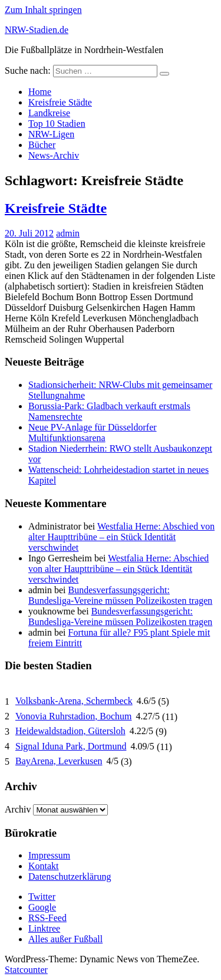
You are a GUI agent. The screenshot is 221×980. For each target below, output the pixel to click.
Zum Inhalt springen (43, 10)
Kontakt (43, 866)
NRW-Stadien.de (36, 30)
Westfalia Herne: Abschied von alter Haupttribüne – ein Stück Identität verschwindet (121, 537)
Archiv (18, 809)
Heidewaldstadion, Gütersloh (70, 731)
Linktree (44, 928)
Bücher (41, 145)
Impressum (49, 855)
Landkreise (49, 113)
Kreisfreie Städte (60, 102)
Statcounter (26, 970)
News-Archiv (53, 155)
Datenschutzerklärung (69, 877)
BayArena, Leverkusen (59, 761)
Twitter (41, 897)
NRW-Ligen (51, 134)
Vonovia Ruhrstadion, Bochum (73, 716)
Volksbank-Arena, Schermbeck (74, 701)
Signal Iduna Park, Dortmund (70, 746)
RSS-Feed (47, 918)
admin (68, 233)
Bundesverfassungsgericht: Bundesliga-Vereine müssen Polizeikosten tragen (120, 595)
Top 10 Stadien (56, 124)
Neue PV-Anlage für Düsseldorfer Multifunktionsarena (92, 432)
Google (42, 907)
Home (39, 92)
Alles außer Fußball (65, 939)
